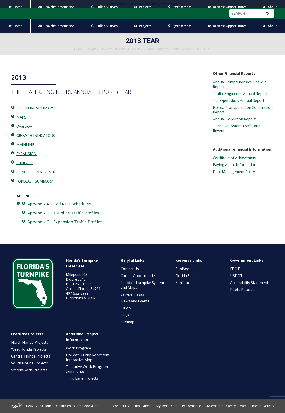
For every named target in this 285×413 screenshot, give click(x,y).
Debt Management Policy (234, 171)
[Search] (251, 13)
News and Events (135, 301)
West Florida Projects (28, 349)
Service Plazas (132, 294)
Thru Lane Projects (82, 378)
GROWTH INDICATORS (35, 135)
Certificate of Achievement (234, 157)
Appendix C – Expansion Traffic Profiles (64, 221)
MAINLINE (25, 144)
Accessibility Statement (249, 282)
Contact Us (130, 268)
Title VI (126, 308)
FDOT (235, 268)
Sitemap (127, 321)
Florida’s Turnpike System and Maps (142, 285)
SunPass (182, 268)
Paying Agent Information (234, 164)
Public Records (242, 289)
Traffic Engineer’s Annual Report (240, 93)
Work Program (78, 348)
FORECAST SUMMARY (34, 181)
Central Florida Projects (30, 356)
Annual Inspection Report (234, 119)
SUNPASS (24, 162)
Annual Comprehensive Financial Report (240, 84)
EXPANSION (26, 153)
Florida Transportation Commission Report (243, 110)
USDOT (236, 275)
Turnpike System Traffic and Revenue (236, 128)
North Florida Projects (29, 342)
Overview (24, 126)
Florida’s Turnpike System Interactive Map (87, 357)
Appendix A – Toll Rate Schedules (59, 204)
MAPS (21, 117)
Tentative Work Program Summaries (87, 369)
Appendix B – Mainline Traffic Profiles (63, 213)
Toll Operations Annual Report (238, 100)
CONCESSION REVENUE (36, 172)
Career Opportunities (139, 275)
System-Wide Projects (29, 370)
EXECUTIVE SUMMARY (35, 108)
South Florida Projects (29, 363)
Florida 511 (184, 275)
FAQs (125, 314)
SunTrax (182, 282)
